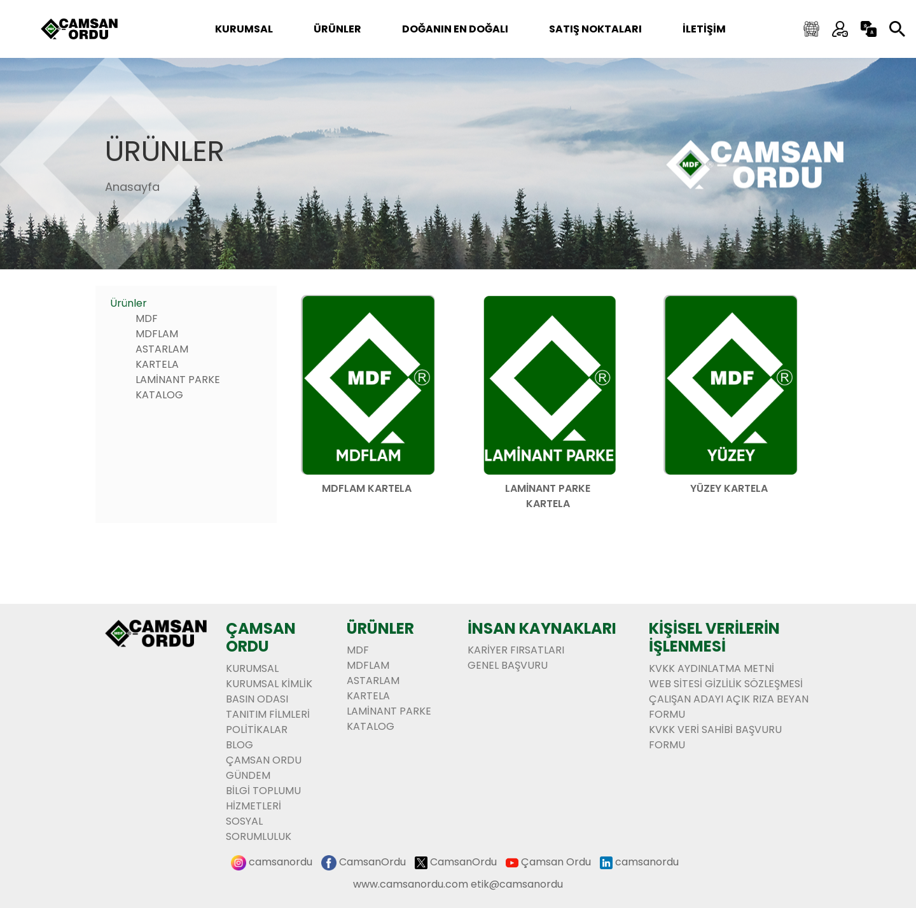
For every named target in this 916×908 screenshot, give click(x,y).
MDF (146, 318)
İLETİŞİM (704, 29)
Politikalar (257, 729)
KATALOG (159, 395)
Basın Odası (257, 699)
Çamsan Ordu (556, 862)
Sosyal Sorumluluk (258, 829)
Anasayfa (132, 187)
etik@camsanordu (517, 884)
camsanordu (280, 862)
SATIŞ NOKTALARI (595, 29)
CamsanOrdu (372, 862)
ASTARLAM (161, 349)
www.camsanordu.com (410, 884)
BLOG (239, 744)
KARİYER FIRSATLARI (516, 650)
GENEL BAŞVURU (508, 665)
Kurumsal (244, 29)
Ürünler (165, 151)
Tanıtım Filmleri (268, 714)
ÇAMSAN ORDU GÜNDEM (264, 768)
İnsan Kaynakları (542, 628)
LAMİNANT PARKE (177, 379)
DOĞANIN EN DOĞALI (455, 29)
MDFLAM (156, 333)
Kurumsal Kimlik (269, 683)
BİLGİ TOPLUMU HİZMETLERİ (263, 798)
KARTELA (157, 364)
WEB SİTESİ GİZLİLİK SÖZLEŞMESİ (726, 683)
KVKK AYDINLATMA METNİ (711, 668)
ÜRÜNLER (337, 29)
